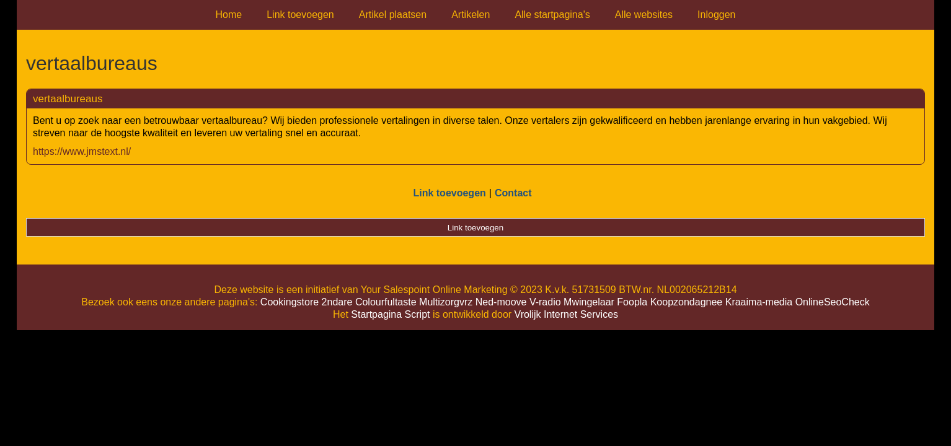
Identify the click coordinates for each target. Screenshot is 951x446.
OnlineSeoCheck (832, 302)
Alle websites (644, 14)
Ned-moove (501, 302)
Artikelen (470, 14)
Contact (513, 193)
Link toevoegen (300, 14)
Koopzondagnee (686, 302)
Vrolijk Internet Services (566, 314)
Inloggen (716, 14)
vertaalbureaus (67, 99)
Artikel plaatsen (393, 14)
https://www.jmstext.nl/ (82, 151)
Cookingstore (289, 302)
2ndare (337, 302)
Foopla (632, 302)
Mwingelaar (589, 302)
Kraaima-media (758, 302)
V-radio (545, 302)
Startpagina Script (390, 314)
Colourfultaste (386, 302)
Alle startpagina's (552, 14)
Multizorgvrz (445, 302)
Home (229, 14)
